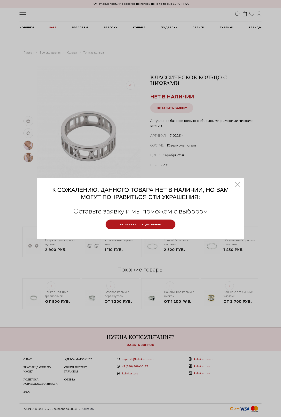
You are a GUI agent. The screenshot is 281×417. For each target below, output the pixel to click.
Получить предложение (140, 224)
